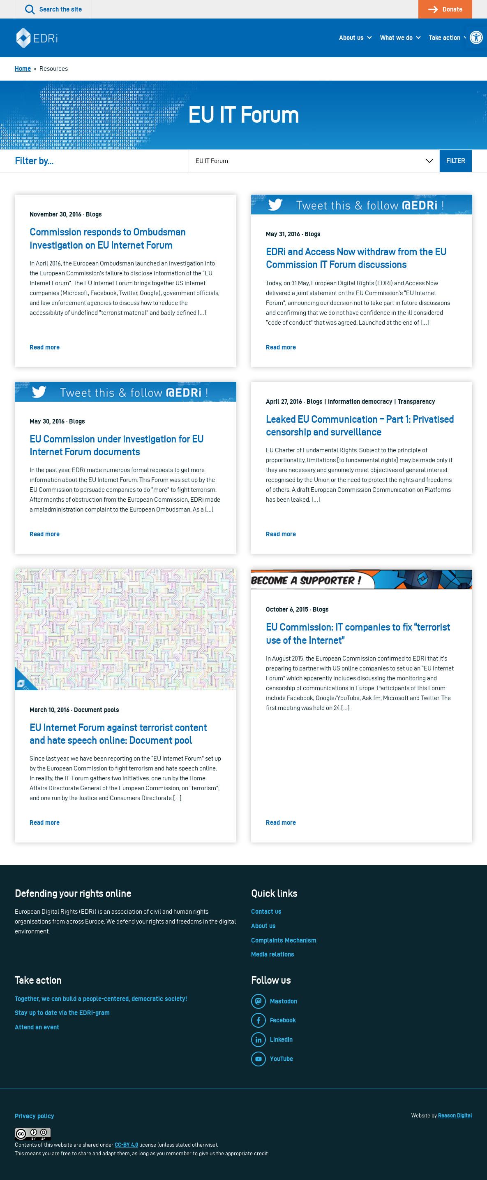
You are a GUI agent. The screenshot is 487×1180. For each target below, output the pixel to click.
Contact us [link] (266, 911)
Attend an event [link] (37, 1027)
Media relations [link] (272, 954)
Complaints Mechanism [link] (283, 940)
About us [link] (351, 37)
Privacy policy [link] (34, 1116)
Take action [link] (444, 37)
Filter (455, 160)
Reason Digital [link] (455, 1115)
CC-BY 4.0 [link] (126, 1144)
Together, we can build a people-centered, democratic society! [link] (101, 998)
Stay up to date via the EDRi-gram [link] (62, 1012)
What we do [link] (396, 37)
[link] (476, 37)
